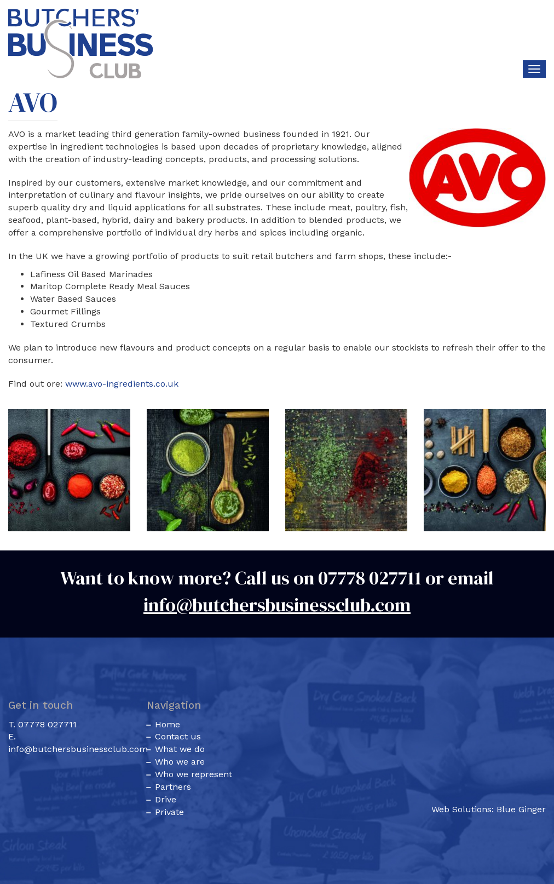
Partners (173, 787)
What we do (180, 749)
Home (167, 724)
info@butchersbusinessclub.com (277, 604)
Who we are (180, 761)
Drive (165, 799)
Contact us (178, 736)
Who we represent (193, 774)
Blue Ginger (521, 809)
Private (169, 812)
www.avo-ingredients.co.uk (121, 383)
